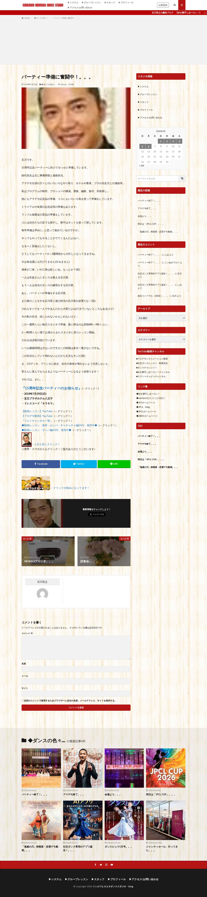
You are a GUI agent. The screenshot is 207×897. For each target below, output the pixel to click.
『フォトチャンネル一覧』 (37, 420)
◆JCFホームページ (145, 402)
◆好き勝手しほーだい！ (148, 393)
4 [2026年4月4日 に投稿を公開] (179, 141)
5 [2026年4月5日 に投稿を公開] (142, 146)
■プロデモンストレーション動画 (152, 358)
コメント (27, 633)
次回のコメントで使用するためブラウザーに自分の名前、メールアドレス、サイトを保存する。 (70, 701)
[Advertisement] (103, 41)
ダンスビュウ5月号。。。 (119, 846)
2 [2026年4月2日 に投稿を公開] (167, 141)
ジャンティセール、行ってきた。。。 (162, 848)
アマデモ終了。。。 (147, 208)
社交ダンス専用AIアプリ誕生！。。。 (156, 273)
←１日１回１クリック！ (46, 444)
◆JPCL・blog (143, 407)
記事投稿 (163, 5)
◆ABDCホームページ (146, 416)
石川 (179, 273)
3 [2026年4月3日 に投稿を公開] (173, 141)
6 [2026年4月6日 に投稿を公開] (148, 146)
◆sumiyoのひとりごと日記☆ (150, 398)
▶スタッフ (109, 2)
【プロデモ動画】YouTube (37, 415)
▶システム (73, 2)
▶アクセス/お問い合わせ (80, 7)
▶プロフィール (126, 2)
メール (25, 676)
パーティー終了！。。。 (149, 200)
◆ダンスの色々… (41, 18)
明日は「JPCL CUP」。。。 (151, 224)
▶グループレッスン (91, 2)
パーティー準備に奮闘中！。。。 (67, 18)
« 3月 (141, 165)
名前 (24, 664)
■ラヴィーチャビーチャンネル (151, 376)
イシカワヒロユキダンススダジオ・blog (113, 886)
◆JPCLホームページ (146, 411)
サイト (25, 688)
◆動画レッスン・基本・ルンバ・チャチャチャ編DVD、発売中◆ (59, 425)
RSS (140, 425)
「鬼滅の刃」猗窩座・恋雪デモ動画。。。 (158, 231)
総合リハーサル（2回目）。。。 (153, 295)
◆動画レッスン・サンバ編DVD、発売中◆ (46, 430)
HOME (27, 18)
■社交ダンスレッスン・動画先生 (152, 363)
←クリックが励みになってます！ (70, 487)
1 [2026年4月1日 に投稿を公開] (160, 141)
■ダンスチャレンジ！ (146, 367)
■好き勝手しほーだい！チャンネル (153, 372)
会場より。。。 (145, 216)
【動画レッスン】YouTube (37, 411)
